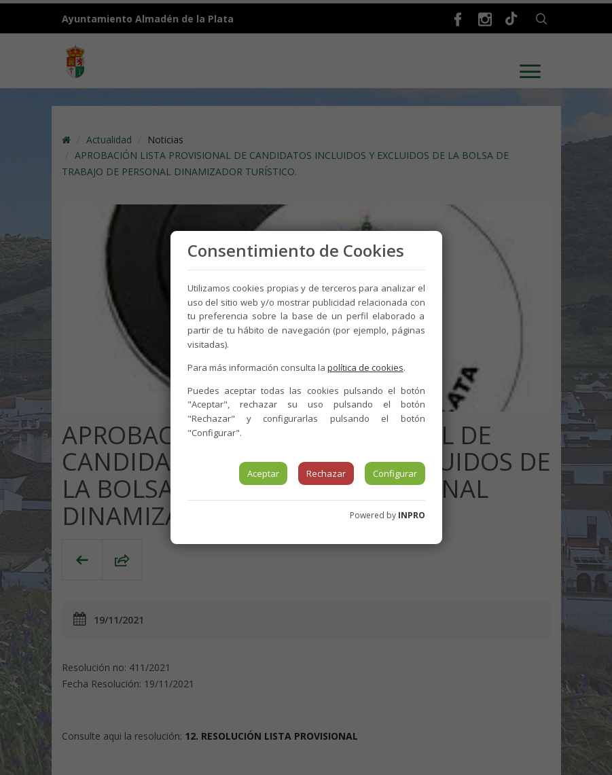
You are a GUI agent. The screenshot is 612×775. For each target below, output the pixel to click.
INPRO (411, 515)
